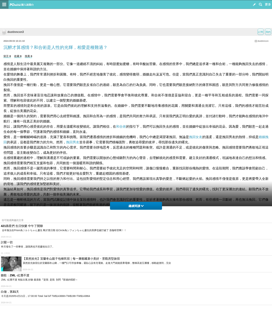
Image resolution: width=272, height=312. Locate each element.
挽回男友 (72, 142)
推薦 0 (28, 56)
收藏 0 (18, 56)
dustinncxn (263, 41)
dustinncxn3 (12, 32)
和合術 (121, 126)
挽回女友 (195, 137)
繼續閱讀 (136, 206)
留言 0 (7, 56)
